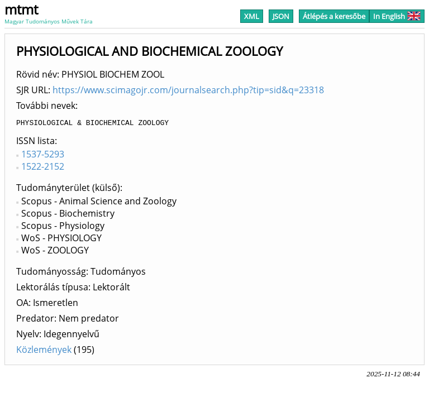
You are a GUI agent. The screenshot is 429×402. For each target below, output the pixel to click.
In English (397, 16)
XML (251, 16)
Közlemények (44, 351)
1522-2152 (42, 168)
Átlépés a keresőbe (334, 16)
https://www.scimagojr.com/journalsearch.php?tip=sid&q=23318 (188, 90)
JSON (281, 16)
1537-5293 (42, 156)
